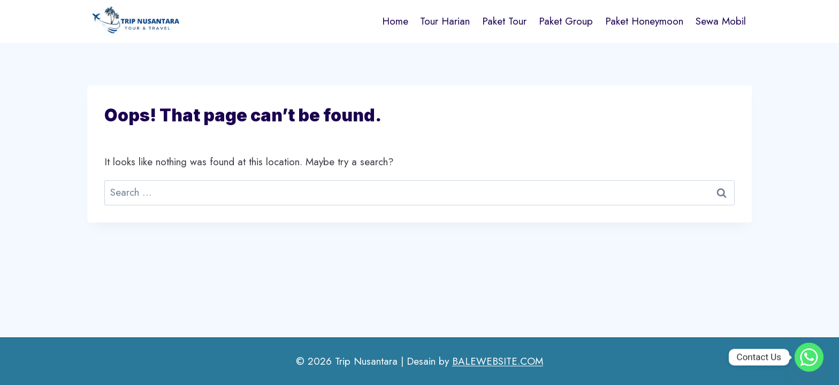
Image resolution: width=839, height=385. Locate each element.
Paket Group (566, 21)
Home (395, 21)
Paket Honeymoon (644, 21)
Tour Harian (445, 21)
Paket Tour (504, 21)
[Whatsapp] (809, 357)
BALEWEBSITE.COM (497, 361)
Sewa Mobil (721, 21)
